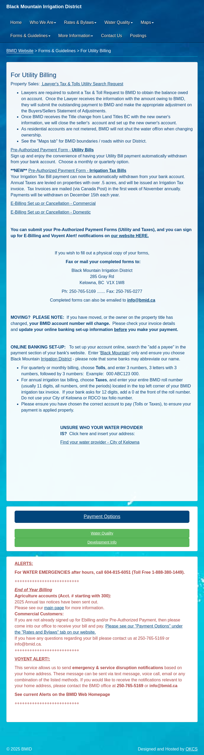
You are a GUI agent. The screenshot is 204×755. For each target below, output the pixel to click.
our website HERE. (130, 235)
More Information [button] (75, 35)
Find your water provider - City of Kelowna (99, 442)
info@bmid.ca (141, 300)
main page (54, 608)
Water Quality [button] (118, 22)
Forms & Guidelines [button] (30, 35)
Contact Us (111, 35)
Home (16, 22)
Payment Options (102, 516)
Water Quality (102, 533)
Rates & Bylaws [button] (80, 22)
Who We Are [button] (43, 22)
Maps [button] (147, 22)
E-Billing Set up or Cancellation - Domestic (51, 212)
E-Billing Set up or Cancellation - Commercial (53, 203)
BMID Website (19, 50)
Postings (138, 35)
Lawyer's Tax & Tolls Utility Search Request (82, 84)
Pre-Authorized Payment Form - (52, 150)
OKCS (192, 749)
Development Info (102, 542)
